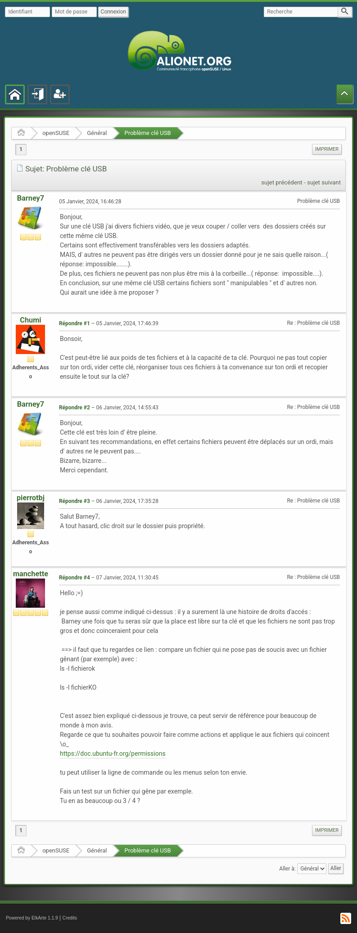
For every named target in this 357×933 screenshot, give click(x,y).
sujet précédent (282, 182)
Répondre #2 (74, 407)
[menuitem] (327, 149)
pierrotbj (31, 497)
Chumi (30, 320)
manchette (30, 574)
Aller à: (287, 869)
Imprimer (327, 149)
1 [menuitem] (21, 149)
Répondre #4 (74, 577)
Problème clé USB (147, 133)
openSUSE (55, 133)
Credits (70, 917)
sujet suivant (324, 182)
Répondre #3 (74, 501)
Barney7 (30, 198)
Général (97, 133)
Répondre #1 (74, 323)
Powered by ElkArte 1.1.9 (32, 917)
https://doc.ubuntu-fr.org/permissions (113, 753)
